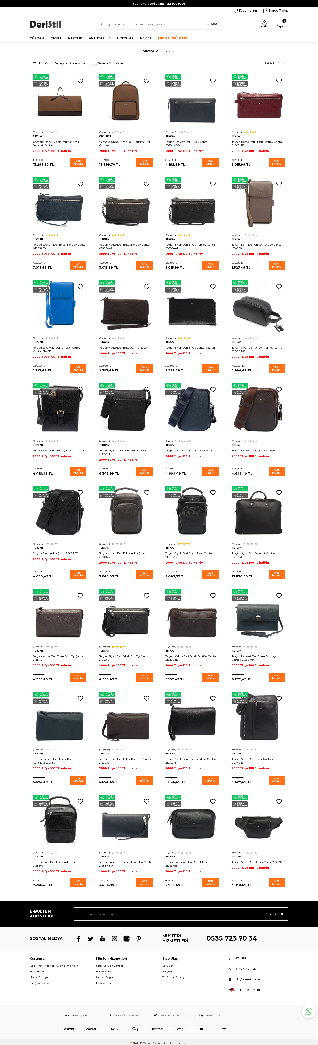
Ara (211, 24)
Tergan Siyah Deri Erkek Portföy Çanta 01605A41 (190, 245)
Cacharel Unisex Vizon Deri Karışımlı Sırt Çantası (124, 143)
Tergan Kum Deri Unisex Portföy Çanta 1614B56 (257, 245)
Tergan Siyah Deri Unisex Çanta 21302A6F (252, 861)
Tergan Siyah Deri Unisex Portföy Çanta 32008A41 (257, 348)
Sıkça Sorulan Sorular (109, 963)
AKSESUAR (125, 38)
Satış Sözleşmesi (40, 980)
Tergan (171, 136)
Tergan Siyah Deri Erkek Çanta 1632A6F (191, 346)
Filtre (41, 63)
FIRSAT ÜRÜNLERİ (172, 38)
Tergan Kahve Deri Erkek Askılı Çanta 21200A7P (123, 553)
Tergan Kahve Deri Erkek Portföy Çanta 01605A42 (124, 245)
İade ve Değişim (106, 974)
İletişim (167, 969)
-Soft (135, 1040)
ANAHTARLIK (99, 38)
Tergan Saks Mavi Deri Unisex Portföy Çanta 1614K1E (56, 348)
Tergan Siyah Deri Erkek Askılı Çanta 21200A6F (189, 553)
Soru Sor (167, 963)
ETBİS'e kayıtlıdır (250, 987)
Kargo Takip (275, 10)
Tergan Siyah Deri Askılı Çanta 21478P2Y (59, 449)
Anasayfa (150, 50)
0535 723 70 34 (231, 936)
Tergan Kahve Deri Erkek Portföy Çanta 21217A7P (58, 656)
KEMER (145, 38)
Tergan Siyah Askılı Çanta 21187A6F (55, 551)
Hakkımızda (37, 969)
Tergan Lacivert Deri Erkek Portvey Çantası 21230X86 (254, 656)
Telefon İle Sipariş (173, 974)
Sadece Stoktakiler (108, 63)
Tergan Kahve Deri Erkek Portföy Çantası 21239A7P (125, 758)
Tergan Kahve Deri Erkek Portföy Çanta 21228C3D (191, 656)
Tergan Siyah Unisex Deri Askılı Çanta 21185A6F (123, 450)
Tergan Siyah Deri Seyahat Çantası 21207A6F (254, 553)
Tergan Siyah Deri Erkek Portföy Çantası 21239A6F (191, 758)
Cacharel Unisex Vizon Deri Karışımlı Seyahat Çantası (56, 143)
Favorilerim (245, 10)
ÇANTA (56, 38)
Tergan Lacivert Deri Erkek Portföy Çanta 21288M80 (125, 861)
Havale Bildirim (105, 980)
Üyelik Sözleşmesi (41, 974)
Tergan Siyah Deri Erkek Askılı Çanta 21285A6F (56, 861)
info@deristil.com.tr (249, 976)
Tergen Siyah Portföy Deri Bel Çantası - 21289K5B (190, 861)
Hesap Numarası (106, 969)
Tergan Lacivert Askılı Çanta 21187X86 (190, 449)
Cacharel (39, 136)
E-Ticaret (146, 1040)
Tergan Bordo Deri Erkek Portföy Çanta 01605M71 (257, 143)
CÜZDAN (37, 38)
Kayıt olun (275, 911)
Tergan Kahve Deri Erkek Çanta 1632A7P (125, 346)
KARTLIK (75, 38)
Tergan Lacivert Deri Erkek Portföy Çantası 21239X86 (55, 758)
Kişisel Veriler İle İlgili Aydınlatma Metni (54, 963)
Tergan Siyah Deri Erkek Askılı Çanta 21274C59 (255, 758)
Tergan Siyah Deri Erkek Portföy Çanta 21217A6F (124, 656)
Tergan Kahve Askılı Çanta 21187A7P (255, 449)
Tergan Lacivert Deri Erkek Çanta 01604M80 (187, 143)
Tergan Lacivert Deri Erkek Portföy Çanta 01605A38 (59, 245)
